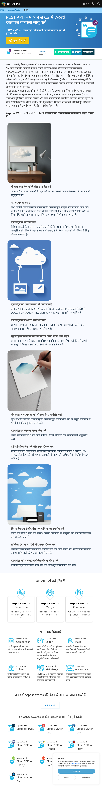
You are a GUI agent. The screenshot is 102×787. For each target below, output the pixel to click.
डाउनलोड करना (62, 52)
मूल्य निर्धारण (88, 52)
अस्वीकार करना (86, 777)
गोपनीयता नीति (75, 764)
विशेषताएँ (42, 54)
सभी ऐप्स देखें (50, 705)
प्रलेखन (76, 52)
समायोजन (66, 777)
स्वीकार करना (76, 771)
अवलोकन (42, 51)
